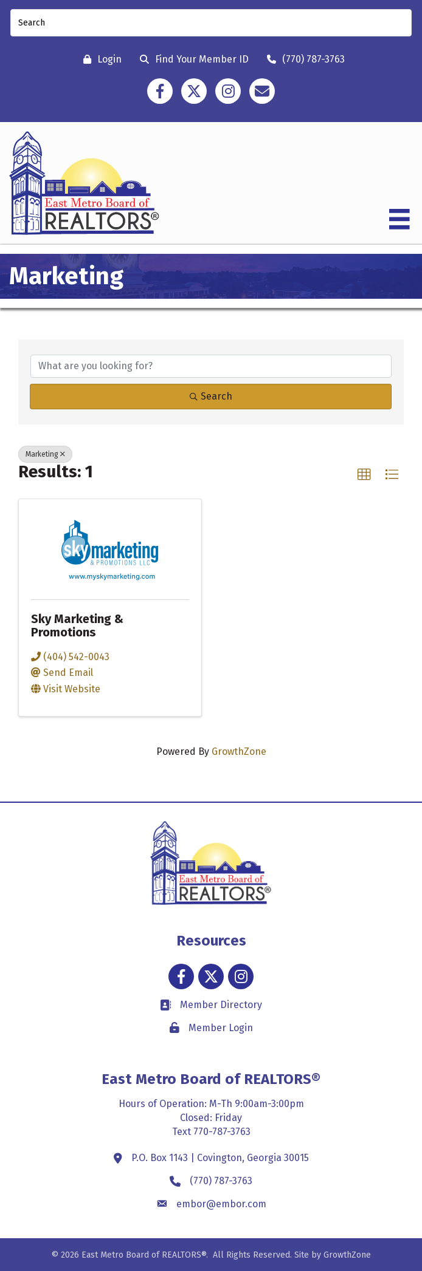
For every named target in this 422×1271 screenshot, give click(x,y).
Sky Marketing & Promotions (77, 625)
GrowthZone (239, 751)
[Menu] (399, 219)
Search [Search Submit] (211, 396)
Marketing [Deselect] (45, 454)
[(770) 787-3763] (303, 59)
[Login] (99, 59)
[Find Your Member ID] (191, 59)
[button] (364, 475)
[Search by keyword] (211, 366)
